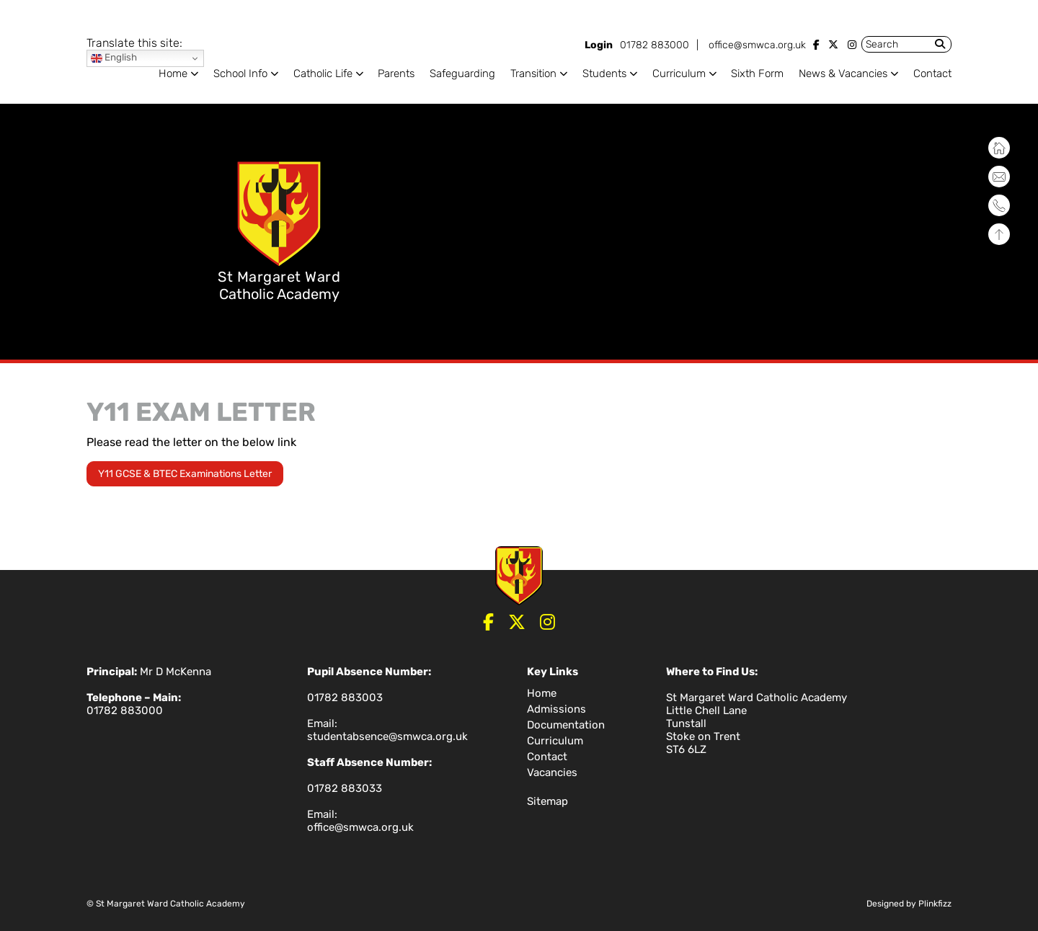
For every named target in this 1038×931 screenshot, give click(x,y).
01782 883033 (344, 788)
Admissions (556, 709)
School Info (240, 73)
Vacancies (552, 772)
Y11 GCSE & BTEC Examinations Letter (185, 474)
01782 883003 (345, 697)
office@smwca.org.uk (757, 45)
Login (599, 45)
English (114, 58)
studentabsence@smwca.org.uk (387, 736)
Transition (533, 73)
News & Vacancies (843, 73)
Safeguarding (462, 73)
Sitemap (547, 801)
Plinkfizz (935, 904)
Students (604, 73)
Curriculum (679, 73)
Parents (396, 73)
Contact (932, 73)
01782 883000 (654, 45)
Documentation (566, 724)
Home (173, 73)
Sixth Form (757, 73)
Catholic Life (322, 73)
